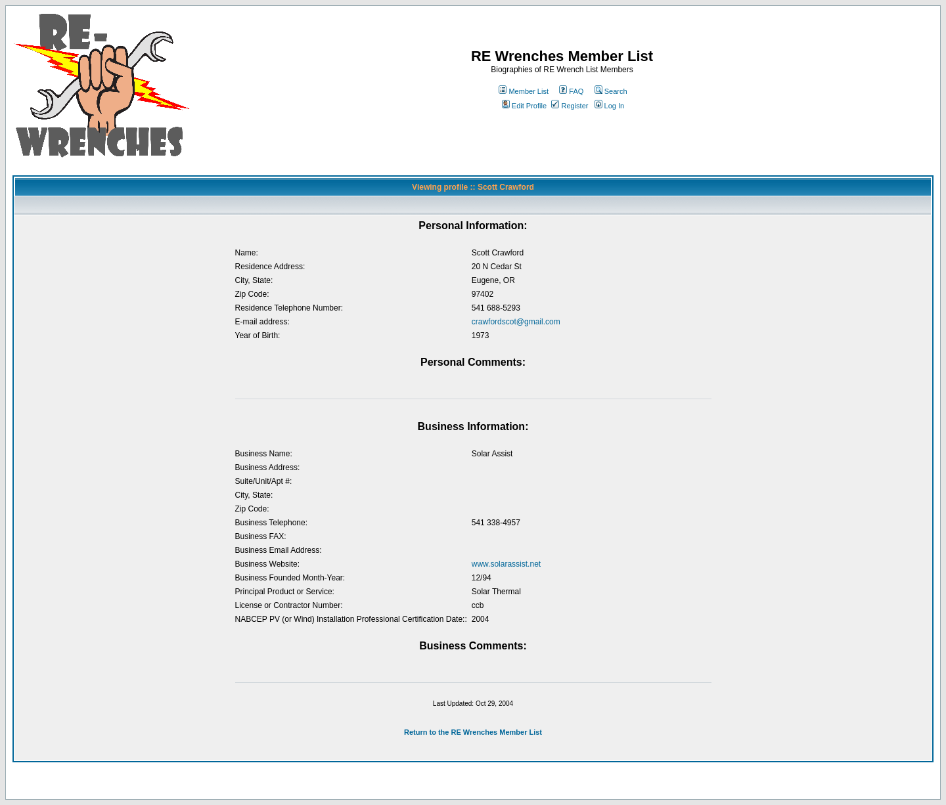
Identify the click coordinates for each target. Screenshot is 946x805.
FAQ (571, 91)
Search (611, 91)
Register (569, 106)
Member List (524, 91)
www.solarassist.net (506, 564)
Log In (610, 106)
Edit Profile (524, 106)
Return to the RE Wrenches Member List (473, 732)
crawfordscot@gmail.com (516, 321)
